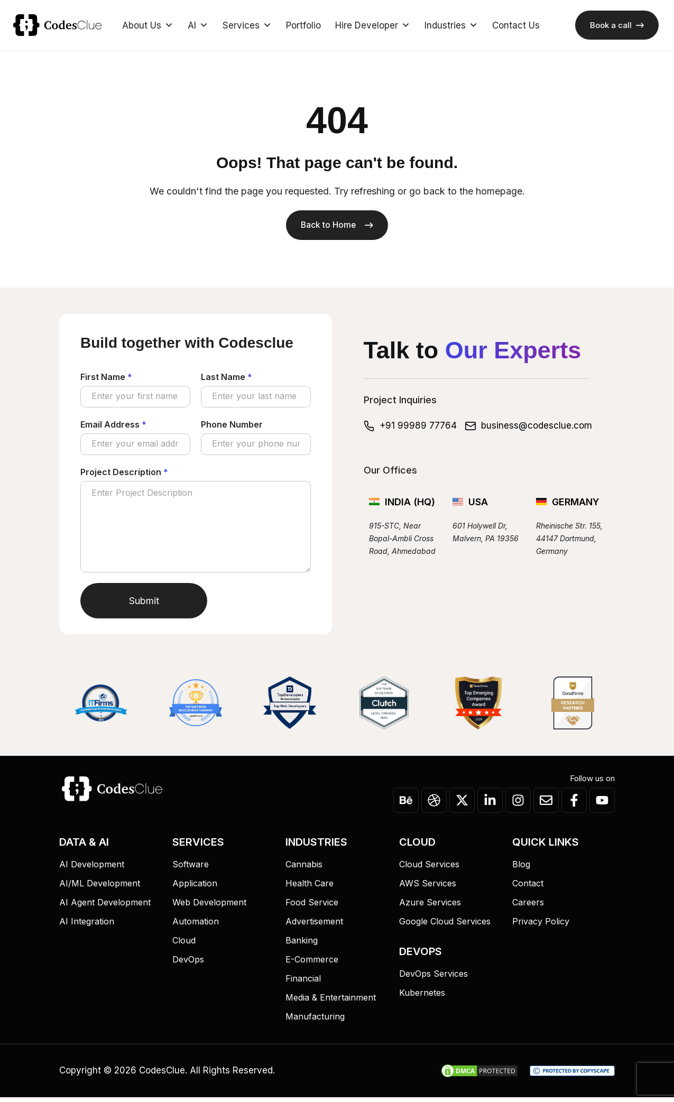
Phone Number (232, 427)
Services (247, 25)
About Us (147, 25)
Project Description (124, 476)
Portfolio (303, 25)
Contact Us (516, 25)
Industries (451, 25)
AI (198, 25)
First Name (106, 378)
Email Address (113, 427)
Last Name (226, 378)
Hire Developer (372, 25)
